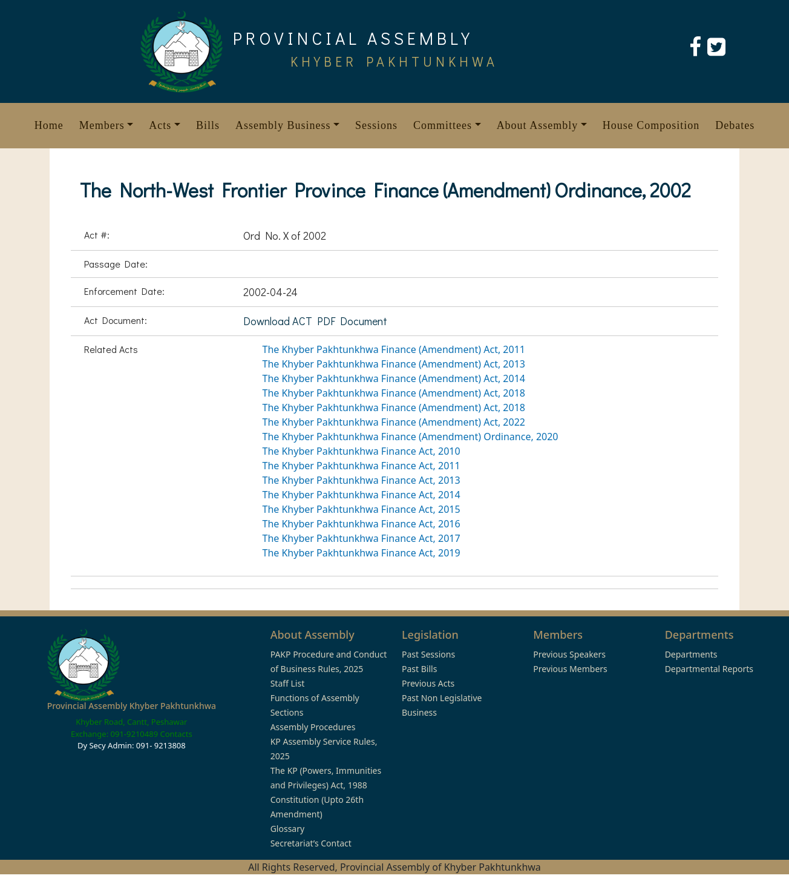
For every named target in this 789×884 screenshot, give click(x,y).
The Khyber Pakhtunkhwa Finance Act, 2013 (361, 480)
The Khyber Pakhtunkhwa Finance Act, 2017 (361, 538)
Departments (691, 654)
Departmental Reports (709, 669)
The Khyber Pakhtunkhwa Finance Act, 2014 (361, 494)
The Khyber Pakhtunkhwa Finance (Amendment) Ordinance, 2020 (410, 436)
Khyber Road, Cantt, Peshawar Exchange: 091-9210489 (129, 727)
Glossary (287, 828)
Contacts (176, 733)
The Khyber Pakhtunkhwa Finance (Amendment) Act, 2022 (394, 422)
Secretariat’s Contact (311, 843)
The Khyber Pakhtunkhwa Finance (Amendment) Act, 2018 (394, 393)
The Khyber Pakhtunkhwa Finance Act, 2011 (361, 465)
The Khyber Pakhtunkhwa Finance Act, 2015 (361, 509)
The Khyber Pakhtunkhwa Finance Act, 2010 (361, 451)
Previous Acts (428, 683)
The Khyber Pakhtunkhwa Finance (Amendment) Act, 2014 (394, 378)
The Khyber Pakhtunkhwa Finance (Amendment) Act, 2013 (394, 364)
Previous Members (570, 669)
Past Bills (419, 669)
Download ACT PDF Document (315, 321)
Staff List (287, 683)
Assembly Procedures (313, 727)
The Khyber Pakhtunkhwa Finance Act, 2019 (361, 552)
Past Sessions (428, 654)
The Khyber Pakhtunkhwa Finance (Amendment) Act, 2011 (394, 349)
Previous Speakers (569, 654)
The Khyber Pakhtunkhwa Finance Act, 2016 (361, 523)
